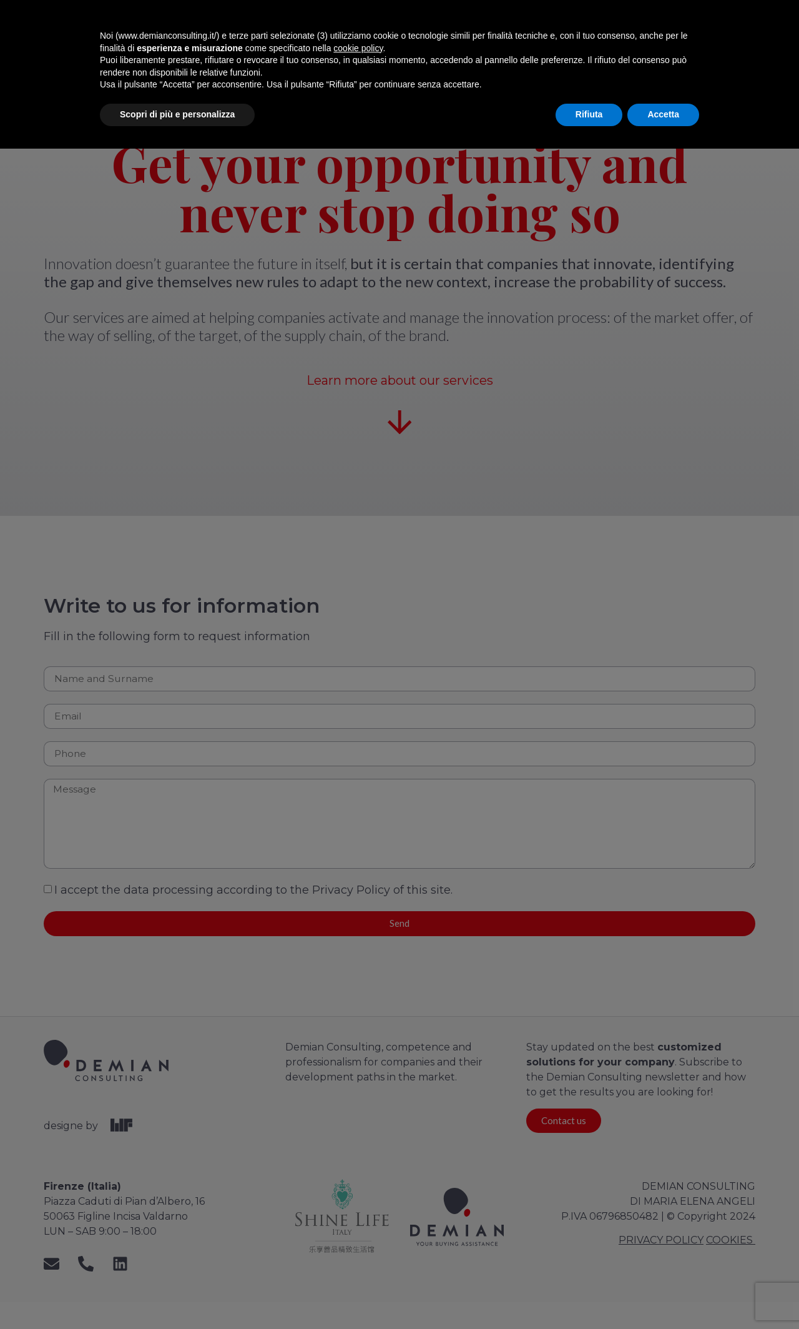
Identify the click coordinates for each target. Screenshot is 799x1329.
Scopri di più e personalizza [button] (177, 1295)
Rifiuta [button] (589, 1295)
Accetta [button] (663, 1295)
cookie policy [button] (358, 1228)
